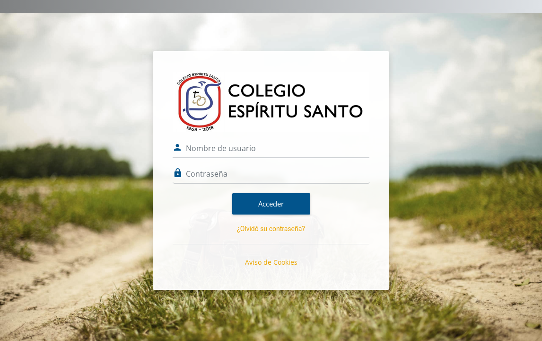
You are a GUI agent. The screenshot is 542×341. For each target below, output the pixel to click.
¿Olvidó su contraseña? (271, 229)
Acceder (271, 203)
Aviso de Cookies (271, 262)
